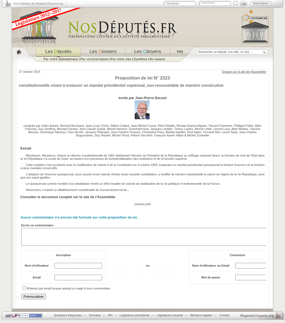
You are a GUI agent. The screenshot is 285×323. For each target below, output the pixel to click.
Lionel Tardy (229, 132)
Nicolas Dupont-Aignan (191, 125)
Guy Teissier (102, 135)
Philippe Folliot (244, 125)
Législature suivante (170, 318)
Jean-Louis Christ (97, 125)
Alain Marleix (239, 128)
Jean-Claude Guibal (92, 128)
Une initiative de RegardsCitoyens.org (38, 3)
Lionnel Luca (221, 128)
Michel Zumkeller (198, 135)
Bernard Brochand (72, 125)
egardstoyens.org (257, 319)
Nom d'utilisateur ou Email (210, 268)
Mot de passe (210, 280)
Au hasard (157, 59)
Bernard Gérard (67, 128)
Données (95, 318)
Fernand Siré (211, 132)
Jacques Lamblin (161, 128)
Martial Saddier (175, 132)
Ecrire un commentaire (37, 225)
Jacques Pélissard (97, 132)
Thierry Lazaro (183, 128)
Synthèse (141, 59)
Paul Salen (194, 132)
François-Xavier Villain (168, 135)
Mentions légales (201, 318)
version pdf (142, 204)
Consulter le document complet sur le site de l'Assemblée (67, 197)
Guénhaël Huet (139, 128)
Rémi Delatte (166, 125)
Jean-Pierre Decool (150, 98)
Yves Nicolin (75, 132)
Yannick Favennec (220, 125)
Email (37, 280)
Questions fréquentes (68, 318)
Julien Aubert (49, 125)
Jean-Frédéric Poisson (125, 132)
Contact (224, 318)
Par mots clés (121, 59)
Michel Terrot (120, 135)
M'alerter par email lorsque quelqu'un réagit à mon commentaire (68, 291)
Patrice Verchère (141, 135)
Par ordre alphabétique (61, 59)
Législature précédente (135, 318)
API (110, 318)
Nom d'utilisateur (37, 268)
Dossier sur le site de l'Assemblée (244, 71)
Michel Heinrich (117, 128)
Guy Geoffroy (46, 128)
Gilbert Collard (119, 125)
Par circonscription (94, 59)
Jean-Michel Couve (143, 125)
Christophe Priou (153, 132)
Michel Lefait (203, 128)
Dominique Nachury (53, 132)
